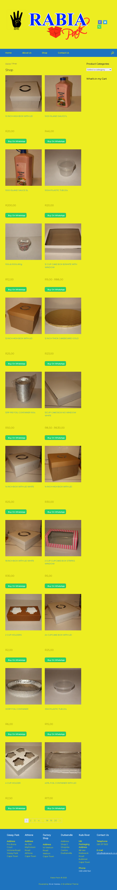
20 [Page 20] (55, 820)
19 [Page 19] (51, 820)
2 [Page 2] (30, 820)
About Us (26, 53)
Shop (44, 53)
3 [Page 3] (34, 820)
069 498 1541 (85, 871)
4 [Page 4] (38, 820)
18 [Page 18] (47, 820)
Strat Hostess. (54, 884)
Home (8, 53)
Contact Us (63, 53)
